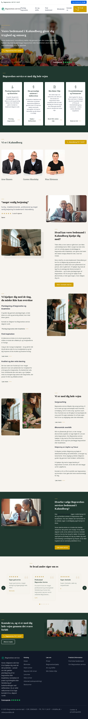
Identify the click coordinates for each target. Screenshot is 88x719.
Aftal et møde (8, 642)
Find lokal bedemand (76, 661)
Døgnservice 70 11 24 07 (12, 51)
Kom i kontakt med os (64, 285)
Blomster (27, 664)
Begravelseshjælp (52, 664)
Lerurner (27, 674)
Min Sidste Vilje (51, 671)
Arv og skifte (37, 9)
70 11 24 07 (79, 9)
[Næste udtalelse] (84, 588)
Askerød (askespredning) (33, 681)
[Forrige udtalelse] (3, 588)
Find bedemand (48, 9)
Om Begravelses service (77, 664)
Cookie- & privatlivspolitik (75, 711)
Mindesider (61, 9)
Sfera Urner (28, 678)
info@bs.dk (56, 709)
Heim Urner (28, 668)
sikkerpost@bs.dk (7, 712)
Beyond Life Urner (30, 671)
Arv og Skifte (50, 668)
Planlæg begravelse (24, 9)
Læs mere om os (62, 547)
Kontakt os (69, 9)
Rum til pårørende (78, 2)
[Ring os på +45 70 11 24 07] (10, 2)
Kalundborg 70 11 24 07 (76, 142)
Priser (48, 661)
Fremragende (62, 62)
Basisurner (28, 684)
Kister (26, 661)
